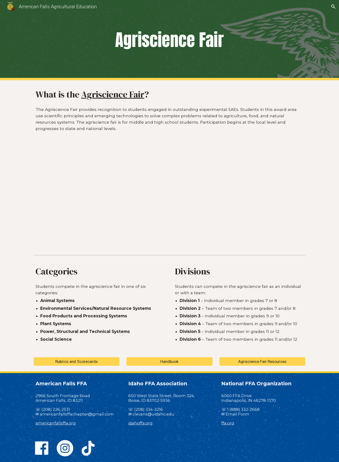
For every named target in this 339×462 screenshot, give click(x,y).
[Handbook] (169, 361)
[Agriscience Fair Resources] (262, 361)
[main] (169, 40)
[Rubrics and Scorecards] (76, 361)
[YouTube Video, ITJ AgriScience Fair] (169, 197)
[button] (333, 6)
